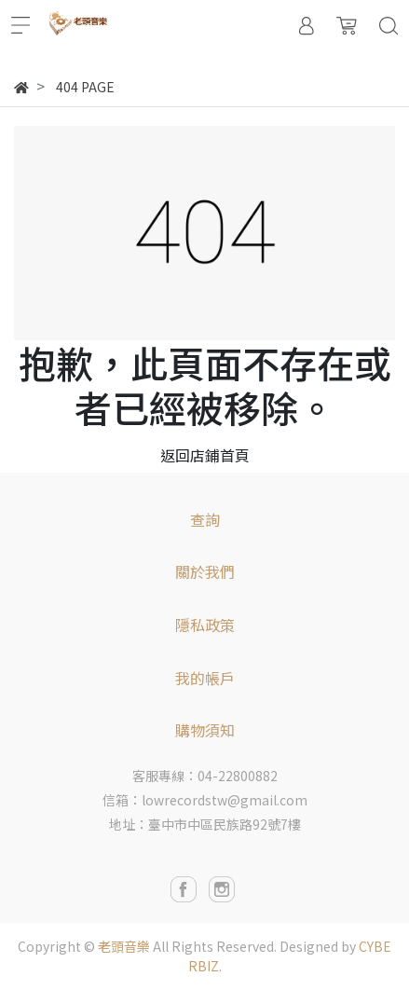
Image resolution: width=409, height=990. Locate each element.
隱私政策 (205, 624)
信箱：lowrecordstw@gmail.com (204, 799)
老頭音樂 (124, 946)
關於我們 (205, 571)
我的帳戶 (205, 678)
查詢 (205, 519)
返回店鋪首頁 (205, 455)
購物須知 (205, 730)
